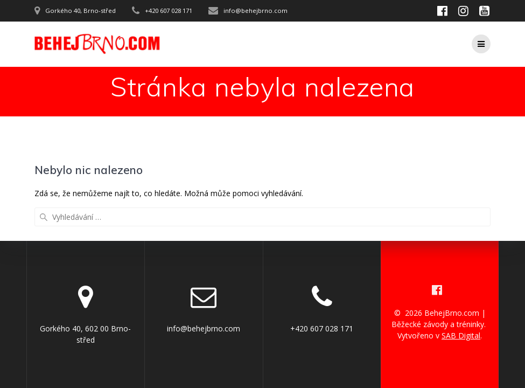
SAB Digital (461, 335)
